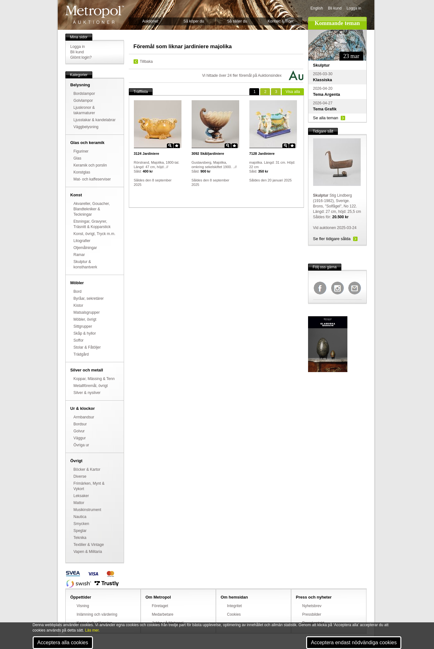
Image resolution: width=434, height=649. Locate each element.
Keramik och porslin (90, 165)
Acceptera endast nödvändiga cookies (354, 642)
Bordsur (80, 424)
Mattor (79, 503)
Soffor (79, 340)
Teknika (80, 537)
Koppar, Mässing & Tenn (94, 379)
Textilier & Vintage (89, 544)
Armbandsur (84, 417)
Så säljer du (237, 21)
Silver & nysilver (87, 392)
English (317, 8)
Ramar (79, 254)
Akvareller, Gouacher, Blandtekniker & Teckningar (92, 209)
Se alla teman (326, 117)
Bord (78, 291)
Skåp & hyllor (85, 333)
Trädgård (81, 354)
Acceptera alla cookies (62, 642)
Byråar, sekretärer (89, 298)
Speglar (80, 530)
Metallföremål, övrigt (91, 386)
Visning (83, 606)
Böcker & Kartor (87, 469)
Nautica (80, 517)
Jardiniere (146, 153)
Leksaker (81, 496)
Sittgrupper (83, 326)
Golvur (79, 431)
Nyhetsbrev (312, 606)
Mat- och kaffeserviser (92, 179)
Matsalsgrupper (87, 312)
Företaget (160, 606)
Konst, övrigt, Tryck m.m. (94, 234)
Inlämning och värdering (97, 614)
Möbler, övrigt (85, 319)
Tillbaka (146, 61)
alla (293, 91)
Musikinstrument (87, 510)
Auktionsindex (270, 75)
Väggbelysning (86, 127)
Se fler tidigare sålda (332, 238)
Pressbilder (311, 614)
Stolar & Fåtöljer (87, 347)
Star (177, 145)
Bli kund (335, 8)
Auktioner (150, 21)
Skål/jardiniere (208, 153)
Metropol (94, 15)
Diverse (80, 476)
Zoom (170, 145)
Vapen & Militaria (88, 551)
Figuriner (81, 151)
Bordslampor (84, 93)
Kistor (78, 305)
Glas (78, 158)
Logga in (354, 8)
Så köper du (193, 21)
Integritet (234, 606)
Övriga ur (81, 445)
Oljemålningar (85, 248)
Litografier (82, 241)
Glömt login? (81, 57)
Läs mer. (92, 630)
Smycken (81, 523)
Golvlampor (83, 100)
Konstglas (82, 172)
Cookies (234, 614)
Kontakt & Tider (280, 21)
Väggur (80, 438)
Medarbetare (163, 614)
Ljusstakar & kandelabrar (95, 120)
